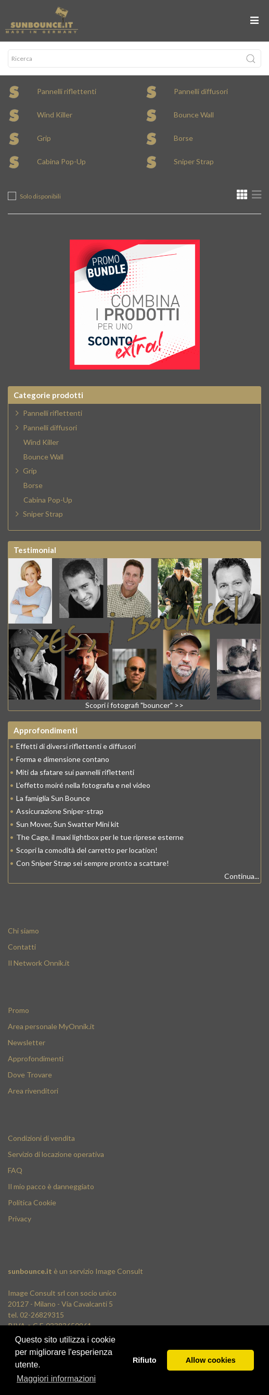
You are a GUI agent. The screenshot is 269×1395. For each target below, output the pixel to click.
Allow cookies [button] (211, 1360)
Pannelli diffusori (201, 91)
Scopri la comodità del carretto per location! (87, 850)
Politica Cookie (32, 1202)
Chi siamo (23, 930)
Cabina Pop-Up (61, 161)
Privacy (19, 1218)
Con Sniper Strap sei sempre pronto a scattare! (92, 863)
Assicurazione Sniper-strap (60, 811)
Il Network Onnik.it (39, 962)
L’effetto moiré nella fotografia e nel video (83, 785)
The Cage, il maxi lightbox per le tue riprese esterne (100, 837)
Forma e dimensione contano (62, 759)
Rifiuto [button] (145, 1360)
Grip (44, 138)
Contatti (22, 946)
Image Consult (119, 1271)
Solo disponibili (40, 196)
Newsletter (26, 1042)
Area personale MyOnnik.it (51, 1026)
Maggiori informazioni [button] (56, 1378)
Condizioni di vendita (41, 1138)
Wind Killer (54, 114)
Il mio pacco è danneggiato (51, 1186)
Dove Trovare (30, 1074)
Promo (18, 1010)
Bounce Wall (194, 114)
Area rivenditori (33, 1090)
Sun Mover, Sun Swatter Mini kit (67, 824)
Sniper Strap (194, 161)
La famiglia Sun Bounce (53, 798)
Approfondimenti (35, 1058)
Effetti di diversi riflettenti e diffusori (76, 746)
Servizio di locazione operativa (56, 1154)
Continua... (241, 876)
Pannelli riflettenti (66, 91)
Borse (183, 138)
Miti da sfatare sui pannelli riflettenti (75, 772)
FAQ (15, 1170)
